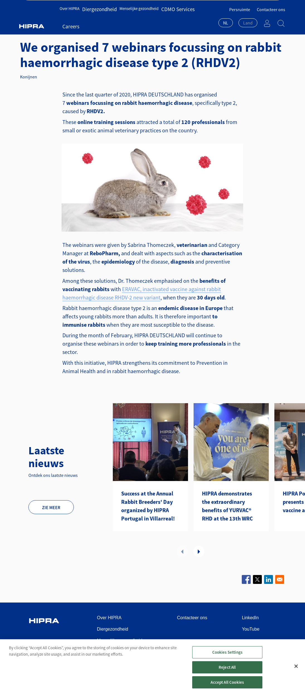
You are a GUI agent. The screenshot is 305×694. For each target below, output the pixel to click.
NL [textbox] (225, 19)
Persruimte (239, 6)
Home (31, 29)
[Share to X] (257, 579)
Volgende (198, 551)
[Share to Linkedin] (268, 579)
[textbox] (247, 19)
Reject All (227, 675)
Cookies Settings (227, 660)
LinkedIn (250, 617)
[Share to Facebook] (246, 579)
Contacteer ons (271, 6)
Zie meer (51, 507)
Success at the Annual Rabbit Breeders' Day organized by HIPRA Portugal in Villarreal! (148, 506)
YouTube (250, 629)
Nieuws (82, 29)
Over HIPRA (71, 18)
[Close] (296, 674)
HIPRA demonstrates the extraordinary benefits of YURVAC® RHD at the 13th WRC (227, 506)
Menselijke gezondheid (132, 18)
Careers (190, 18)
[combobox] (225, 20)
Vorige (182, 551)
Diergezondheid (97, 18)
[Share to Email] (279, 579)
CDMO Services (168, 18)
